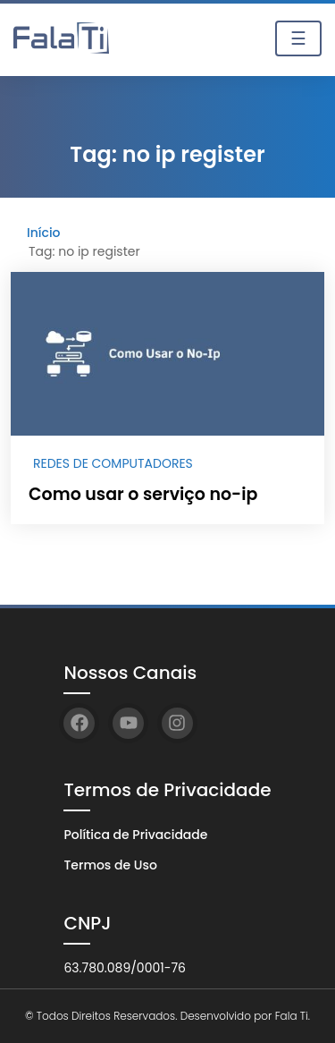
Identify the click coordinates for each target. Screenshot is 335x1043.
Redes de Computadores (113, 463)
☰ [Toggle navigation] (298, 38)
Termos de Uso (109, 865)
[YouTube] (128, 723)
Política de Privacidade (135, 835)
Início (44, 233)
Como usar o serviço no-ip (143, 494)
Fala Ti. (292, 1015)
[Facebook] (79, 723)
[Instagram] (177, 723)
